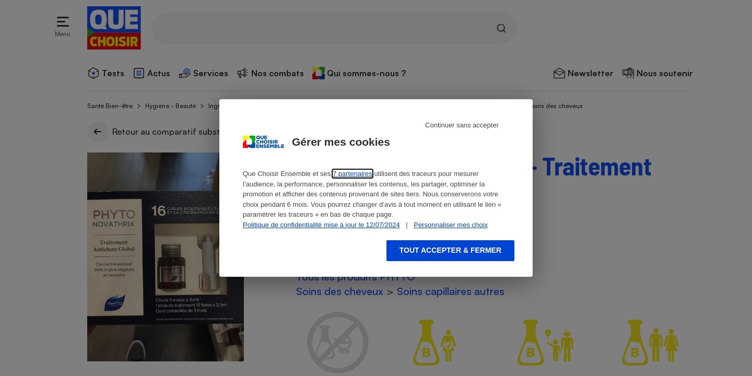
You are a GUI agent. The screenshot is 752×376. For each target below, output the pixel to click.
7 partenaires (352, 174)
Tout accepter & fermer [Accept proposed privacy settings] (450, 250)
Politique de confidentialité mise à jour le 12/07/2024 (321, 225)
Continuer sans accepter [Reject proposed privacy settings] (462, 125)
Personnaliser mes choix (451, 225)
